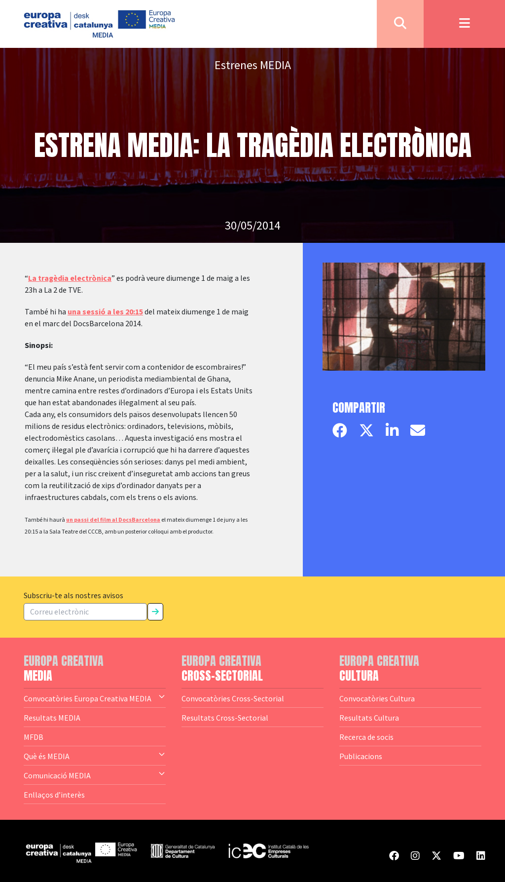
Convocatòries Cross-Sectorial (232, 698)
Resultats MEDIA (52, 718)
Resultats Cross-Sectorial (224, 718)
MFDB (33, 737)
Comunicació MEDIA (95, 774)
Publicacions (360, 756)
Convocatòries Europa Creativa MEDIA (95, 697)
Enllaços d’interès (54, 795)
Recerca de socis (366, 737)
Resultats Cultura (369, 718)
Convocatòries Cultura (377, 698)
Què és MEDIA (95, 755)
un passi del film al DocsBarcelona (113, 520)
